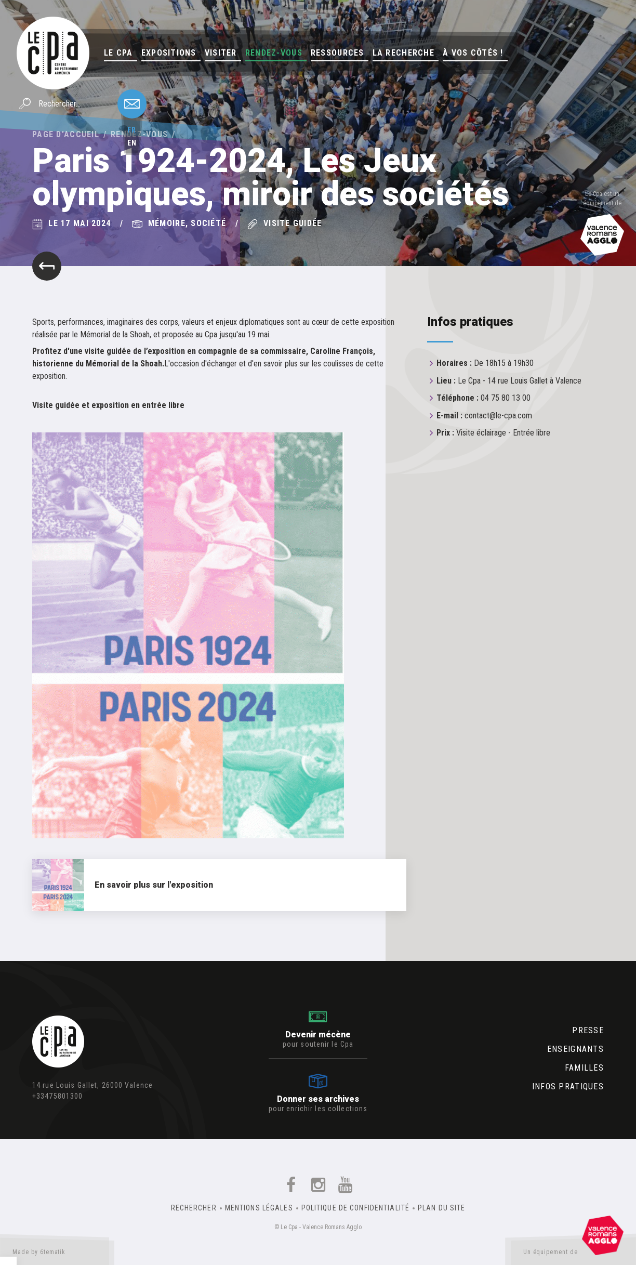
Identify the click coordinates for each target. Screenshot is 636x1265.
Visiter (221, 53)
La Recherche (403, 53)
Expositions (168, 53)
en (132, 143)
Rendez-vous (273, 53)
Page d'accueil (65, 134)
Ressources (337, 53)
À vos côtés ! (473, 53)
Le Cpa (118, 53)
